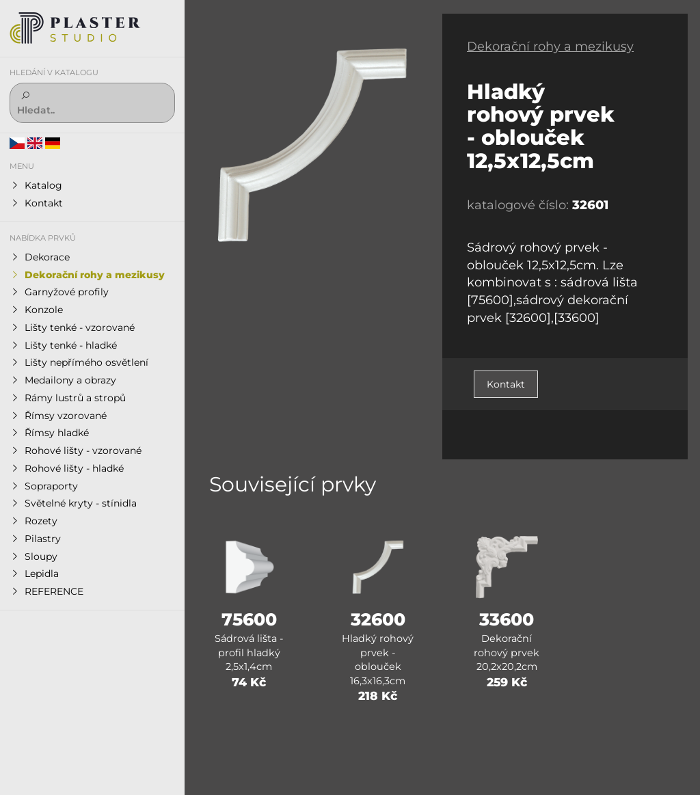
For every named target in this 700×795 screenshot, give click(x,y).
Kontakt (506, 384)
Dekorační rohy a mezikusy (550, 46)
